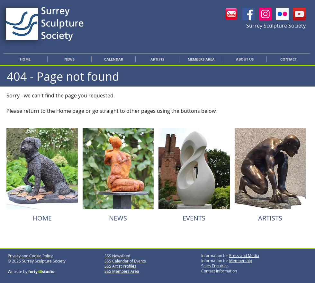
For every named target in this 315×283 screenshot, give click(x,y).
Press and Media (244, 255)
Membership (240, 260)
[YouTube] (299, 14)
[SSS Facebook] (248, 14)
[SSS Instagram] (265, 14)
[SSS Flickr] (282, 14)
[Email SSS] (231, 14)
